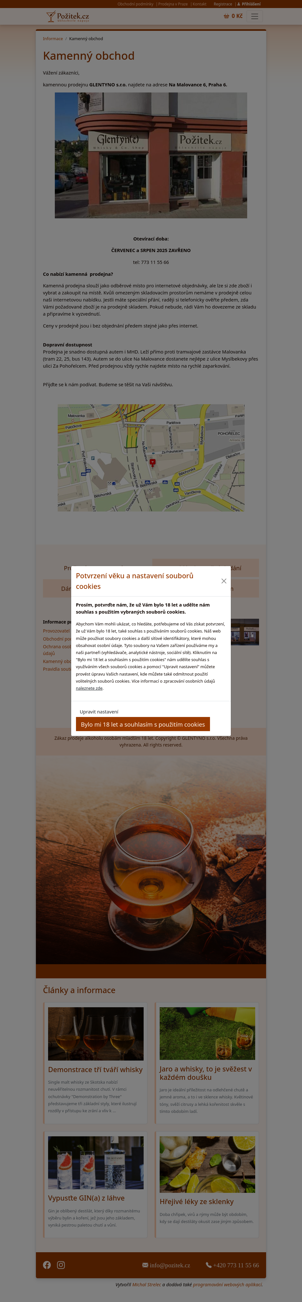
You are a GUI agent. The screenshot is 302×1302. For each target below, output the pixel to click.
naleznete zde (89, 688)
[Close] (223, 581)
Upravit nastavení (99, 711)
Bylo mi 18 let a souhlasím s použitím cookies (143, 724)
